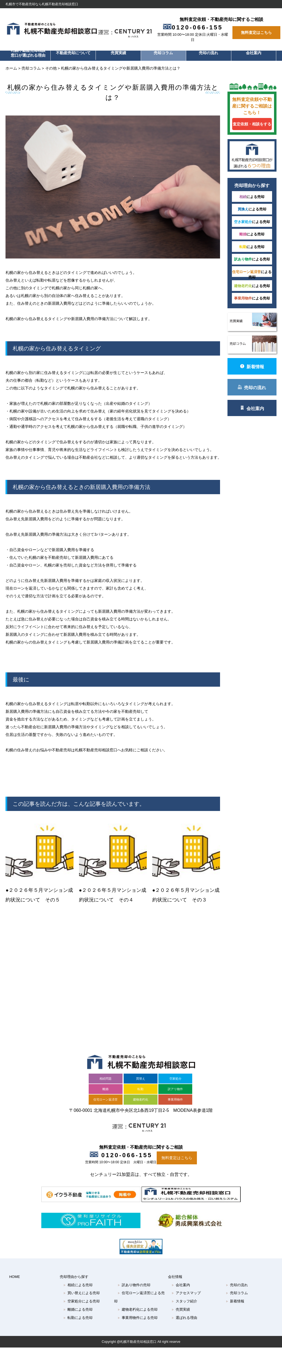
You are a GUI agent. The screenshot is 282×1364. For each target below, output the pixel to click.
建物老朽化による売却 (138, 1304)
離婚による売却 (78, 1304)
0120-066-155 (195, 27)
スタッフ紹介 (184, 1296)
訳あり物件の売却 (134, 1279)
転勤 (140, 1083)
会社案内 (253, 53)
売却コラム (163, 53)
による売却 (249, 200)
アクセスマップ (186, 1287)
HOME (14, 1271)
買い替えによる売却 (81, 1287)
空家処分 (175, 1073)
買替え (140, 1073)
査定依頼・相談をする (249, 124)
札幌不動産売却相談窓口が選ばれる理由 (28, 52)
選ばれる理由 (184, 1312)
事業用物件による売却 (138, 1312)
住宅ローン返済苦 (105, 1094)
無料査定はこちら (256, 33)
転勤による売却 (78, 1312)
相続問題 (105, 1073)
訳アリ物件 (175, 1083)
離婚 (105, 1083)
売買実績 (118, 53)
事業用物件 (175, 1094)
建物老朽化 (140, 1094)
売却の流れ (208, 53)
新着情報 (249, 373)
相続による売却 (78, 1279)
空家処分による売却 (81, 1296)
